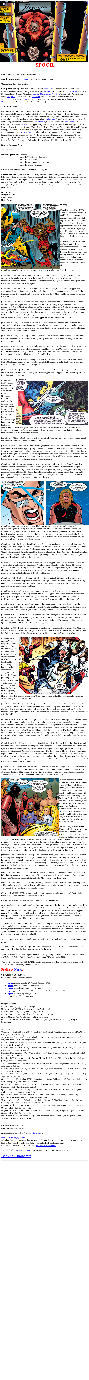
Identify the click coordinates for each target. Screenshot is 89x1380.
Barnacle (48, 88)
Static (25, 99)
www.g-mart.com (24, 1150)
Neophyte (56, 94)
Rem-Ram (36, 96)
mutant (25, 79)
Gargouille (47, 91)
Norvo (18, 969)
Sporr (10, 983)
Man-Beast (69, 121)
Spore (10, 985)
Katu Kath (72, 91)
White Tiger (51, 119)
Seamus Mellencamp (42, 94)
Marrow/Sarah (27, 132)
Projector (11, 96)
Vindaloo (5, 102)
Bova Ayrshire (39, 121)
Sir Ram (24, 124)
